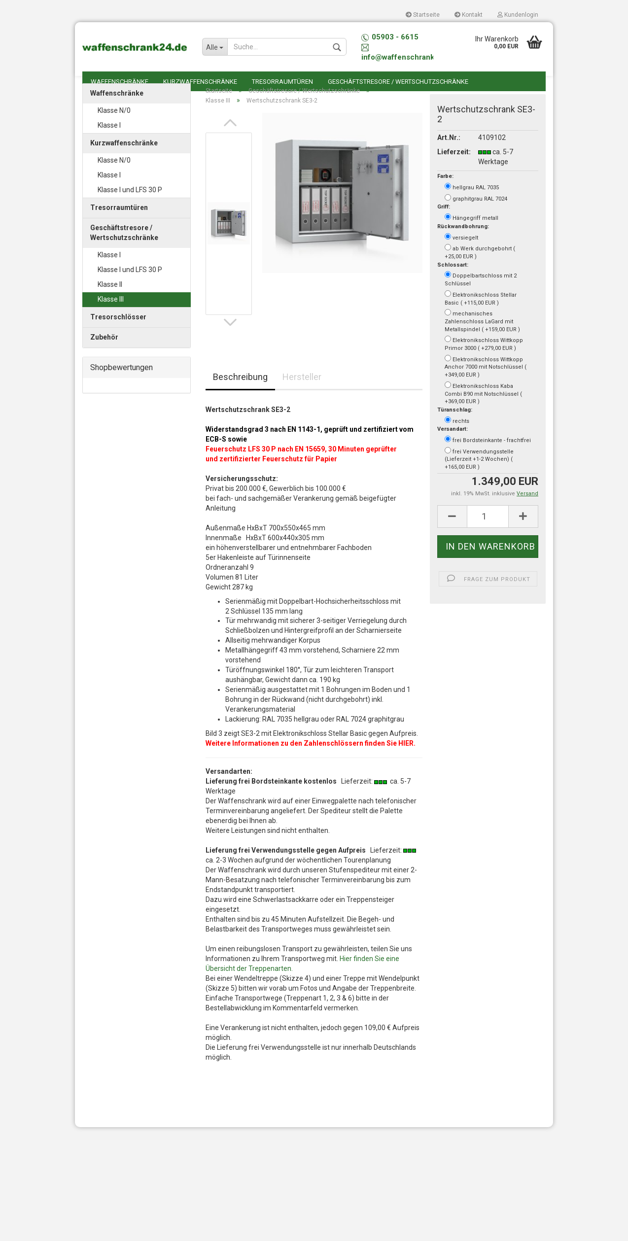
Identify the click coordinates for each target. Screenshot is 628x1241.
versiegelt (461, 252)
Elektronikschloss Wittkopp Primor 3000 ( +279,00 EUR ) (484, 359)
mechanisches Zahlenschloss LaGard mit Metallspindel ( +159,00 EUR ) (482, 335)
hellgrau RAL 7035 (472, 202)
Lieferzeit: (450, 167)
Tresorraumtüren (282, 81)
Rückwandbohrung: (463, 242)
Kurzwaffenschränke (200, 81)
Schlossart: (452, 280)
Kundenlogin (517, 14)
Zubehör (104, 352)
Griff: (443, 222)
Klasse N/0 (114, 126)
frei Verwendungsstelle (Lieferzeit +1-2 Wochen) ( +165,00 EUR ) (479, 473)
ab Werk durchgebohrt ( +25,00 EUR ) (480, 267)
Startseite (423, 14)
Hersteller (301, 392)
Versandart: (452, 445)
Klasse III (111, 314)
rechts (457, 436)
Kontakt (468, 14)
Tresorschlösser (118, 332)
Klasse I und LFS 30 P (130, 205)
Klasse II (110, 300)
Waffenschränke (119, 81)
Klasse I (109, 140)
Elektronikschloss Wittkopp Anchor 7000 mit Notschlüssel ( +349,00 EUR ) (485, 381)
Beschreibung (240, 392)
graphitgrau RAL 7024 (476, 213)
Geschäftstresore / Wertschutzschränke (398, 81)
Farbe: (445, 192)
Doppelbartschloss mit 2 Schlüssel (481, 295)
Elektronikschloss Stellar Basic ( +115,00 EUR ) (481, 313)
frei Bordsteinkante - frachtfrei (488, 455)
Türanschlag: (454, 425)
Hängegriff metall (471, 233)
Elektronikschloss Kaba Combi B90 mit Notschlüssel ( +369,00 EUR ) (483, 408)
